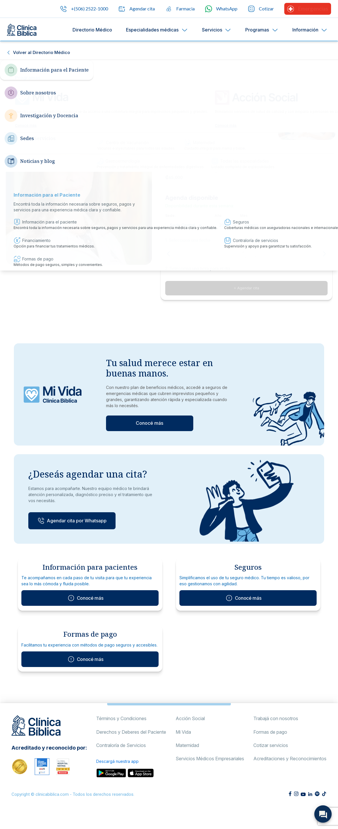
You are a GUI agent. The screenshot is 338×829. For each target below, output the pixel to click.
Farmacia (180, 8)
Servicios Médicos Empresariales (210, 776)
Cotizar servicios (270, 763)
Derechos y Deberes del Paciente (131, 749)
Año (218, 215)
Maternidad (187, 763)
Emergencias (307, 8)
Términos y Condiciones (121, 736)
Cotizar (261, 8)
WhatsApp (221, 8)
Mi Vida (183, 749)
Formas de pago (270, 749)
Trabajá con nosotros (275, 736)
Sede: (170, 215)
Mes (244, 215)
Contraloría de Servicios (121, 763)
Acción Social (190, 736)
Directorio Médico (92, 30)
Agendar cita (136, 8)
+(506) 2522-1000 (84, 8)
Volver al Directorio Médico (41, 52)
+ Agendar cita (246, 288)
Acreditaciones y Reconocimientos (289, 776)
